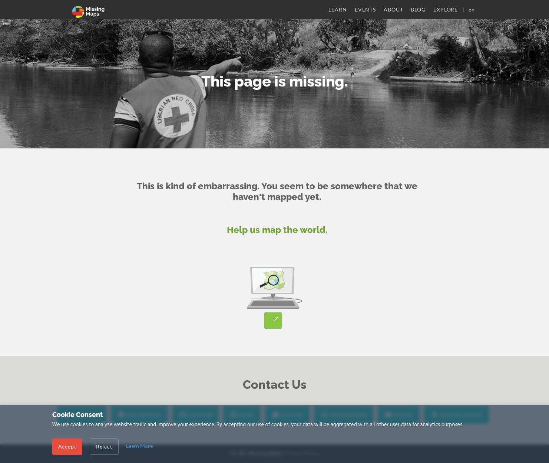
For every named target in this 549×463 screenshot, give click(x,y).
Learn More (139, 446)
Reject (104, 446)
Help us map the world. (277, 229)
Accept (67, 446)
